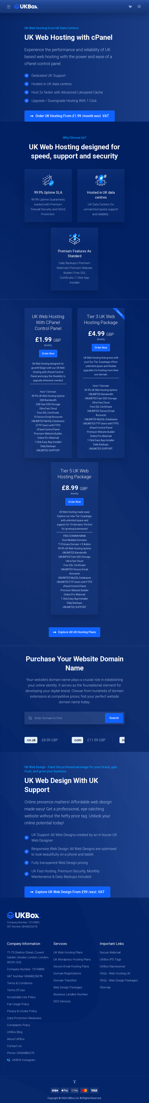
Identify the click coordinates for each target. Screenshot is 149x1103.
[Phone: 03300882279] (134, 6)
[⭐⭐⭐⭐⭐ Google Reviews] (139, 6)
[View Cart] (130, 6)
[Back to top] (74, 1082)
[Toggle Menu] (8, 6)
